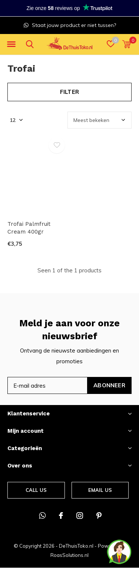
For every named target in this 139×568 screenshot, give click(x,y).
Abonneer (109, 385)
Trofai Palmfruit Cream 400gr (28, 228)
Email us (100, 490)
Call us (36, 490)
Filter (69, 91)
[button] (11, 44)
